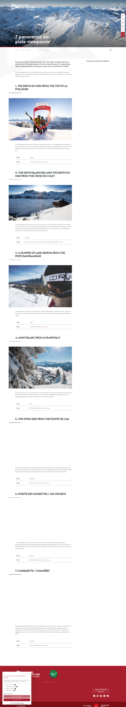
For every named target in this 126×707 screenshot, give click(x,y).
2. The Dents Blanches (92, 68)
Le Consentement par (16, 703)
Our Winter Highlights (38, 50)
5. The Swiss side (91, 78)
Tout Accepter (17, 699)
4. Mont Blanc (90, 75)
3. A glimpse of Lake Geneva (93, 71)
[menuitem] (52, 7)
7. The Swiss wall (91, 85)
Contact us (101, 692)
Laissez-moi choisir (17, 696)
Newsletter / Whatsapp (101, 688)
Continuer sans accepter (26, 673)
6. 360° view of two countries (94, 81)
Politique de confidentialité (8, 693)
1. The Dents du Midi (91, 65)
